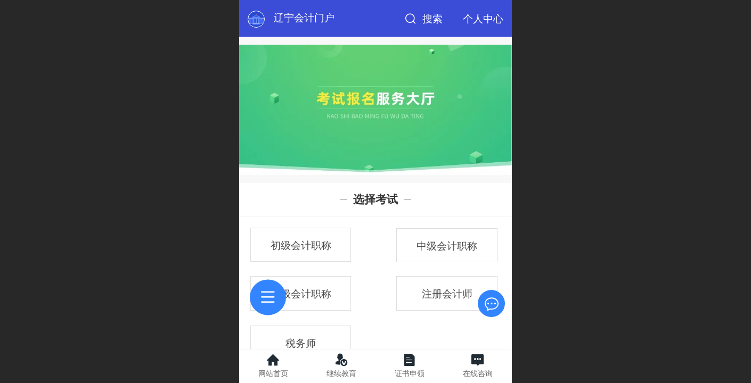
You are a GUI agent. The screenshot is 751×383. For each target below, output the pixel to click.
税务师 (300, 343)
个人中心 (483, 18)
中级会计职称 (447, 246)
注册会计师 (447, 293)
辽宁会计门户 (304, 17)
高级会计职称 (301, 293)
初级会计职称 (301, 245)
